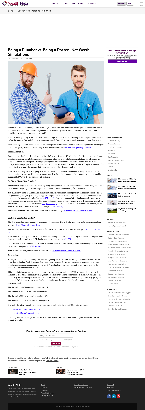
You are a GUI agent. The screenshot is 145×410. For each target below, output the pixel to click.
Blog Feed (112, 170)
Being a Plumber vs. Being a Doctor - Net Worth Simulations (36, 358)
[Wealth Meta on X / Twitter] (114, 396)
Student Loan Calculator (116, 274)
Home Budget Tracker (81, 385)
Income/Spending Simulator (117, 226)
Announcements (113, 163)
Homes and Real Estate (116, 160)
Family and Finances (115, 147)
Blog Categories (114, 137)
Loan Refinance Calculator (117, 264)
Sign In (130, 4)
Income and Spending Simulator (78, 147)
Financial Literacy (114, 141)
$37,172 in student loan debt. (28, 225)
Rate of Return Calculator (117, 277)
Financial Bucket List (115, 306)
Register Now (122, 61)
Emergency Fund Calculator (117, 241)
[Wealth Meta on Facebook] (109, 396)
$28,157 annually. (48, 198)
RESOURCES (92, 3)
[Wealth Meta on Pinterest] (118, 396)
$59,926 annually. (56, 206)
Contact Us (110, 385)
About (43, 385)
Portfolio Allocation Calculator (118, 251)
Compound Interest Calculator (118, 235)
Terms (109, 390)
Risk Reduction (113, 157)
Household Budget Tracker (117, 223)
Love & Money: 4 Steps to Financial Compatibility (126, 202)
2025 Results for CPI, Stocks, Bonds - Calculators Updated (127, 180)
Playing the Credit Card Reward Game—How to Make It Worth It (28, 372)
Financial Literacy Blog (48, 393)
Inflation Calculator (114, 280)
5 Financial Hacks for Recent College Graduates (127, 195)
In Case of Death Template (117, 302)
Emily (30, 58)
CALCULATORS (77, 3)
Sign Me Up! (56, 344)
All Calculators (113, 284)
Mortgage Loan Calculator (117, 258)
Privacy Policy (116, 390)
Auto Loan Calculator (115, 271)
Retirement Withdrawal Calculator (119, 248)
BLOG (65, 3)
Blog (10, 10)
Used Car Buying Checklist (117, 309)
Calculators (113, 232)
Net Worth (111, 154)
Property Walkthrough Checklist (119, 299)
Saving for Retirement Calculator (119, 244)
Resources (112, 289)
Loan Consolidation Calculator (118, 267)
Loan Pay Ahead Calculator (117, 261)
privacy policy (67, 340)
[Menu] (141, 3)
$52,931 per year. (71, 239)
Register (121, 4)
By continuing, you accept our (51, 340)
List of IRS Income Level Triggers (119, 293)
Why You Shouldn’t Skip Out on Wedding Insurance (127, 210)
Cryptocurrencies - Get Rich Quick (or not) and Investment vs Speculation (75, 372)
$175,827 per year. (34, 246)
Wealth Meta (21, 361)
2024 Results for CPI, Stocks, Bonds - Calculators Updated (127, 187)
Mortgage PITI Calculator (116, 254)
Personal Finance (41, 10)
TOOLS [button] (55, 3)
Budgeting (111, 150)
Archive (110, 167)
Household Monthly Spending (118, 296)
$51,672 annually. (49, 204)
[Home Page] (16, 3)
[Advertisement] (72, 29)
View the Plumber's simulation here (78, 211)
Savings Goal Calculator (116, 238)
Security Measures (47, 396)
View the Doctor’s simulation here (67, 251)
